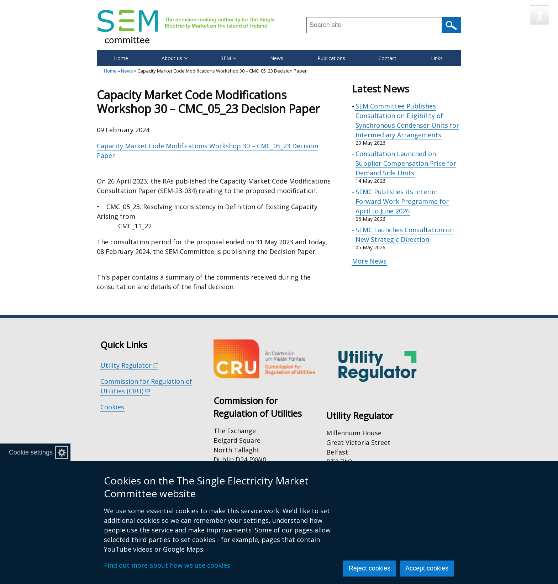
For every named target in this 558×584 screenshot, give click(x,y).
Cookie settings (31, 452)
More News (369, 261)
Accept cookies (426, 568)
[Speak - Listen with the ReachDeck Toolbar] (539, 15)
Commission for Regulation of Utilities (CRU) (146, 386)
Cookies (112, 407)
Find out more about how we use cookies (167, 565)
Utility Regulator (129, 365)
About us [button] (175, 58)
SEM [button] (228, 58)
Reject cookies (369, 568)
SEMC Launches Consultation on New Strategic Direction (405, 234)
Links (437, 58)
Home (121, 58)
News (276, 58)
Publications (331, 58)
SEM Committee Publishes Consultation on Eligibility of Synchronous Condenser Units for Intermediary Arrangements (407, 120)
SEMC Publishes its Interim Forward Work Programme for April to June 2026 (402, 201)
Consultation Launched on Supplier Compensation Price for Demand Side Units (406, 163)
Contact (387, 58)
